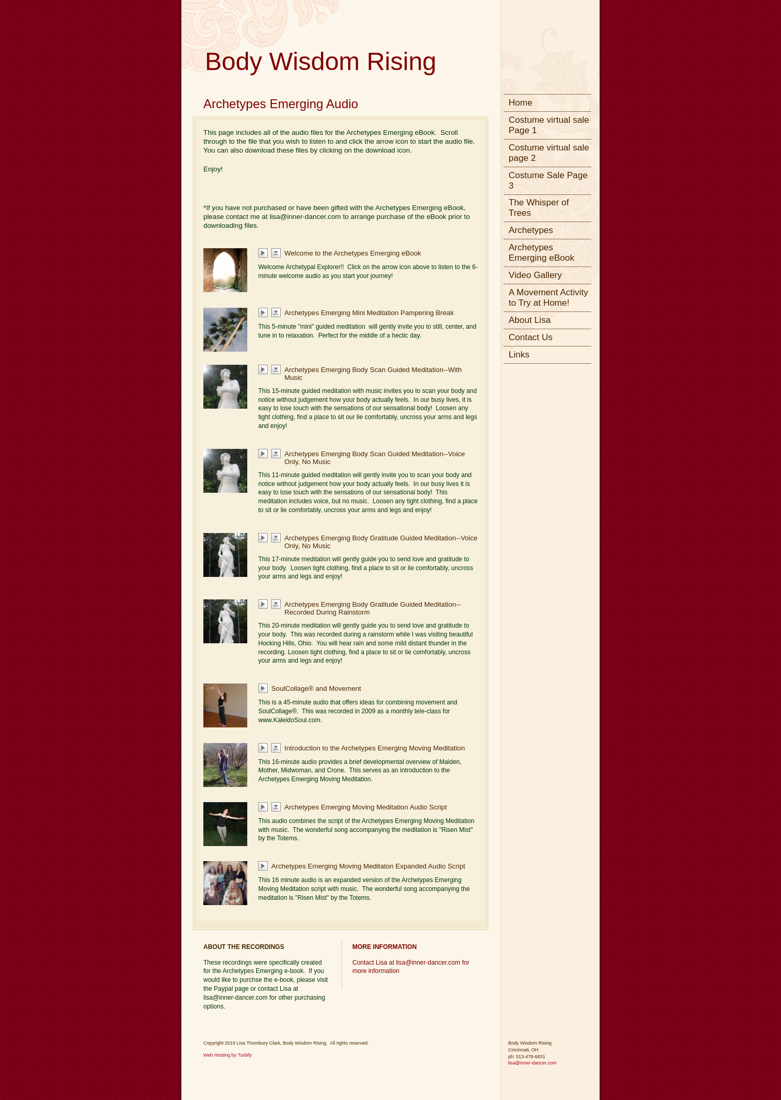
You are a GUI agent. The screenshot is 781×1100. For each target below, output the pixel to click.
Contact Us (531, 337)
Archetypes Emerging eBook (542, 252)
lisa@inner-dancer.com (532, 1063)
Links (519, 355)
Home (520, 103)
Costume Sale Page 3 (548, 180)
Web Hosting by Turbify (227, 1055)
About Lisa (529, 320)
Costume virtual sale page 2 (549, 153)
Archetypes (531, 230)
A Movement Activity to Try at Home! (548, 297)
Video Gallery (535, 275)
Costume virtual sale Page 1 (549, 125)
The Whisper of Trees (539, 208)
